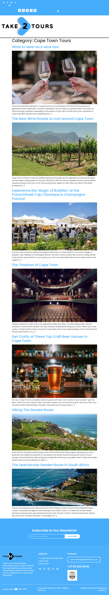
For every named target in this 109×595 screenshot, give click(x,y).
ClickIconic (102, 590)
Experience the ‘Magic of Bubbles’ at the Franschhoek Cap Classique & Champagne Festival (48, 194)
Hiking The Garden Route (32, 409)
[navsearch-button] (58, 12)
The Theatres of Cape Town (35, 264)
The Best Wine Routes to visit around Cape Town (52, 118)
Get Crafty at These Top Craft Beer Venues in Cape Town (49, 338)
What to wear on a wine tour (35, 46)
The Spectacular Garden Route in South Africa (50, 464)
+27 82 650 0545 (78, 566)
